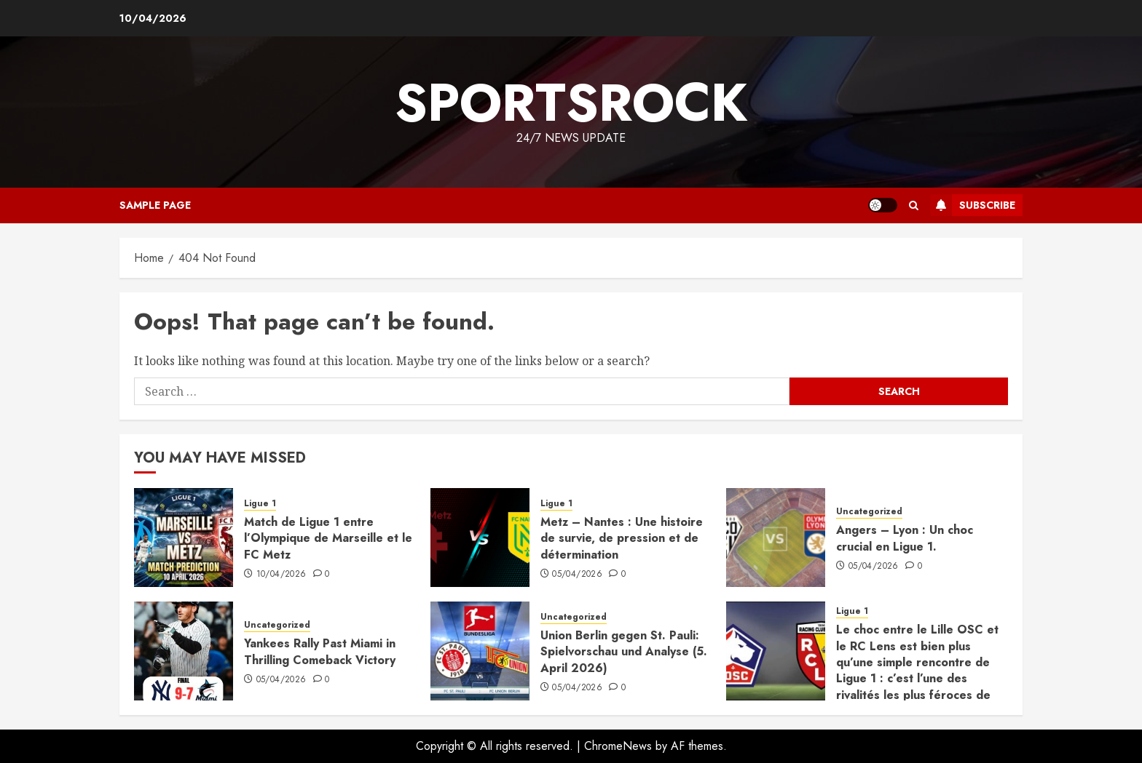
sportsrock (571, 102)
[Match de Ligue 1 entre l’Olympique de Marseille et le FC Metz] (183, 537)
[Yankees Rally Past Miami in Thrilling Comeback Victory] (183, 651)
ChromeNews (618, 746)
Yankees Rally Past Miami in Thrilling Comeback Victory (319, 651)
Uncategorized (869, 512)
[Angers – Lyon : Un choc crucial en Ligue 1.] (775, 537)
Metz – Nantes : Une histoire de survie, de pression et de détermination (621, 538)
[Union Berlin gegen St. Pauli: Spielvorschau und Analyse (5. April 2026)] (479, 651)
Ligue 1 (260, 504)
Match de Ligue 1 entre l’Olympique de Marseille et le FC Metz (328, 538)
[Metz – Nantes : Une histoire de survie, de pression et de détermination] (479, 537)
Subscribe (972, 205)
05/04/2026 (577, 574)
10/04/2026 (281, 574)
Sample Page (155, 205)
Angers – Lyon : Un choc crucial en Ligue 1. (904, 538)
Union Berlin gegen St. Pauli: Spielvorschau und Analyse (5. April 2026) (623, 651)
